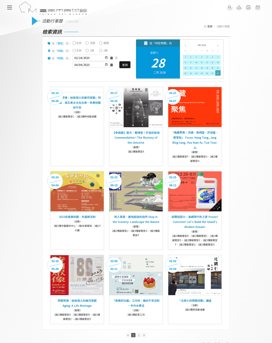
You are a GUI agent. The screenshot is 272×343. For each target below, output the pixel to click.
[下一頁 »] (144, 335)
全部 (79, 43)
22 (185, 73)
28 (218, 73)
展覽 (106, 43)
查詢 (125, 65)
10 (196, 62)
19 (207, 68)
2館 (105, 50)
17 (196, 68)
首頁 (208, 26)
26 (207, 73)
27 (212, 73)
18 (202, 68)
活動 (92, 43)
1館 (92, 50)
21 (218, 68)
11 (202, 62)
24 (196, 73)
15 (185, 68)
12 (207, 62)
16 (191, 68)
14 (218, 62)
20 (212, 68)
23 (191, 73)
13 (212, 62)
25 (202, 73)
